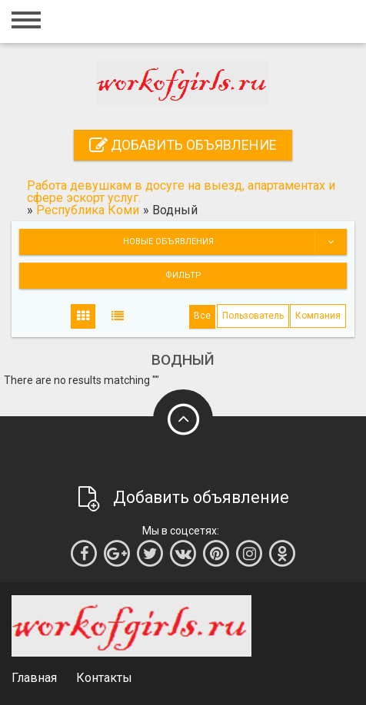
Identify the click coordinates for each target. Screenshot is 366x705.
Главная (34, 677)
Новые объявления (234, 242)
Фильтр (183, 275)
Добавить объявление (183, 145)
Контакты (104, 677)
